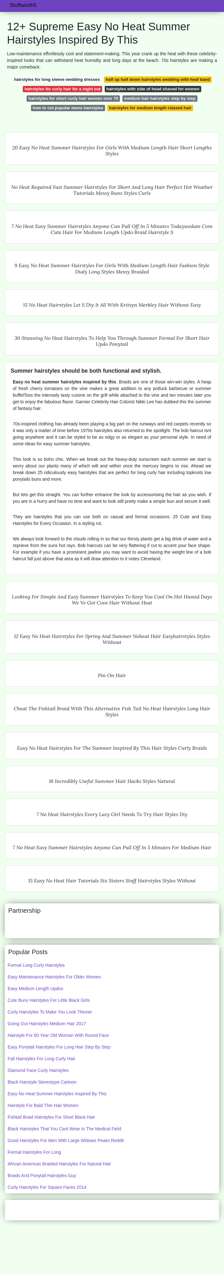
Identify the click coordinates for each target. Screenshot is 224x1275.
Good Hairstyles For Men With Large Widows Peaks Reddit (66, 1140)
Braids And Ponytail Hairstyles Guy (42, 1175)
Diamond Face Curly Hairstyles (38, 1070)
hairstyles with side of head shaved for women (152, 89)
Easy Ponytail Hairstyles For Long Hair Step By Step (59, 1046)
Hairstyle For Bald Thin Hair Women (43, 1105)
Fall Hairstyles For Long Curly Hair (41, 1058)
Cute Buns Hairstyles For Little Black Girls (49, 1000)
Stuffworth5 (23, 5)
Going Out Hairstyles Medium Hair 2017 (47, 1023)
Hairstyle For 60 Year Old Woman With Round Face (58, 1035)
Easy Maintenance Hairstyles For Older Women (54, 976)
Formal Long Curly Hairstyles (36, 965)
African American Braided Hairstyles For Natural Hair (59, 1163)
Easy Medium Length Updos (35, 988)
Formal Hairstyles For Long (34, 1152)
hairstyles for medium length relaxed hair (150, 107)
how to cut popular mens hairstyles (68, 107)
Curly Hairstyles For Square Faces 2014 (47, 1187)
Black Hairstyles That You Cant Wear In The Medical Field (64, 1128)
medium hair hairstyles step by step (160, 98)
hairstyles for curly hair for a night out (63, 89)
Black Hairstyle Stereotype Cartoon (42, 1082)
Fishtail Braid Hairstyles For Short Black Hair (51, 1117)
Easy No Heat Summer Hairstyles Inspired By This (57, 1093)
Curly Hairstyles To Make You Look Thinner (50, 1011)
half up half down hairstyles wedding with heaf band (158, 79)
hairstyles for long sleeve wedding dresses (57, 79)
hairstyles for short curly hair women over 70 (73, 98)
